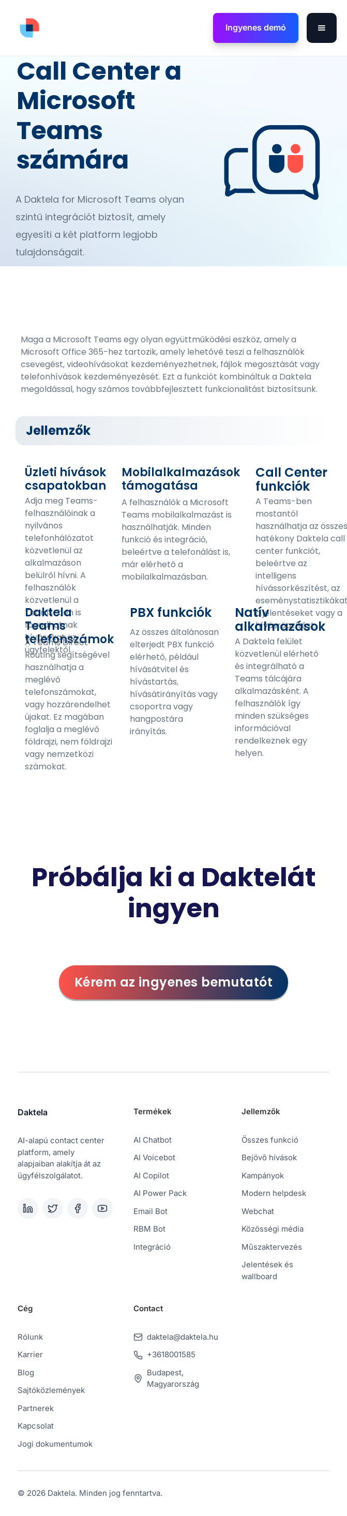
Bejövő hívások (269, 1157)
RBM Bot (149, 1229)
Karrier (30, 1354)
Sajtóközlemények (51, 1390)
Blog (26, 1372)
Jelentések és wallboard (267, 1270)
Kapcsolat (36, 1426)
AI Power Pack (160, 1193)
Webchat (258, 1211)
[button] (322, 28)
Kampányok (263, 1175)
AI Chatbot (152, 1140)
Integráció (152, 1247)
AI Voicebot (154, 1157)
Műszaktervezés (272, 1247)
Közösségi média (273, 1229)
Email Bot (150, 1211)
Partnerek (36, 1408)
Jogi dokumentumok (55, 1444)
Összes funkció (270, 1140)
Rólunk (30, 1337)
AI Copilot (151, 1175)
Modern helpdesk (274, 1193)
